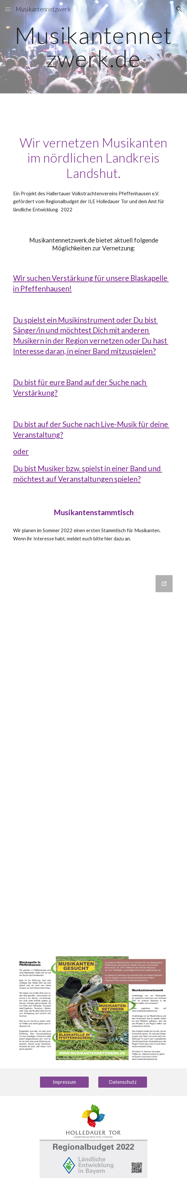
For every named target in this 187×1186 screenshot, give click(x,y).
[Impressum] (64, 1081)
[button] (8, 9)
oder (21, 451)
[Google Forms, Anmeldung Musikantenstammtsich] (93, 758)
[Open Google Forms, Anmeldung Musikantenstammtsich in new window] (164, 583)
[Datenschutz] (122, 1081)
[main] (93, 46)
